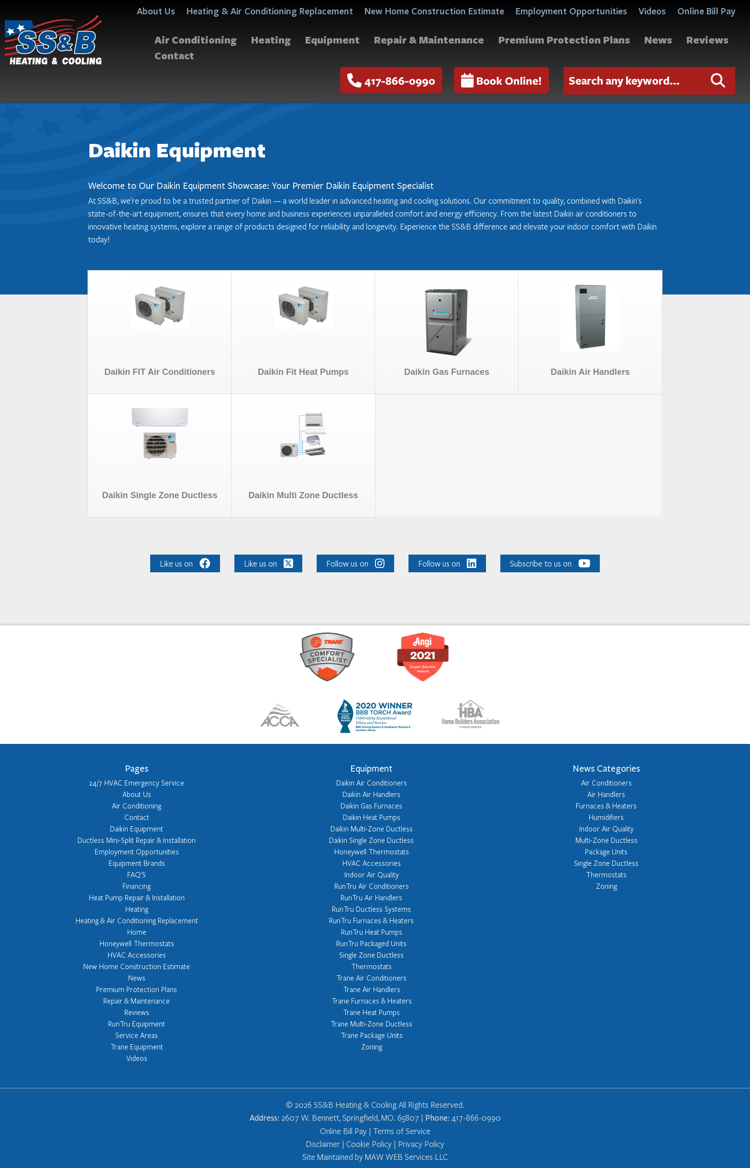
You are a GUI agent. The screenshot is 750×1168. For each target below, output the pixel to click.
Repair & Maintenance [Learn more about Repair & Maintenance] (136, 1000)
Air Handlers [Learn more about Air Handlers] (606, 794)
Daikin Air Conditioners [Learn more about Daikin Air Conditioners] (371, 782)
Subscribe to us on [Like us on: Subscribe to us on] (550, 563)
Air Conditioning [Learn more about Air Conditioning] (136, 805)
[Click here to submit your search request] (718, 81)
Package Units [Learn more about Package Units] (606, 851)
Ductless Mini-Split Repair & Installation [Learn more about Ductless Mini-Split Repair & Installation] (136, 840)
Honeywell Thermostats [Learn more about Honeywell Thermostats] (136, 943)
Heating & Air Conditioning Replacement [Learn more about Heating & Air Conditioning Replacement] (137, 920)
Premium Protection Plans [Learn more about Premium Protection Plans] (136, 989)
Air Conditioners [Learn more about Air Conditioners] (606, 782)
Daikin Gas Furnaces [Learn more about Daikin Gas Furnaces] (371, 805)
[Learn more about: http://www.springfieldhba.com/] (470, 718)
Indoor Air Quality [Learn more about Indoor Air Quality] (371, 874)
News (658, 39)
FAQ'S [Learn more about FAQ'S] (136, 874)
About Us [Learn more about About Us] (136, 794)
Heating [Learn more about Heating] (136, 909)
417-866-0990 (391, 80)
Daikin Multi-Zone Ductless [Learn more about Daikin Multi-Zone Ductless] (372, 828)
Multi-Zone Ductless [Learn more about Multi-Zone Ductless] (606, 840)
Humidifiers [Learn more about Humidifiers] (606, 817)
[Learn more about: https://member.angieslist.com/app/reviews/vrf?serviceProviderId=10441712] (423, 658)
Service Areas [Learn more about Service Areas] (136, 1035)
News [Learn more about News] (136, 977)
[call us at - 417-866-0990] (391, 80)
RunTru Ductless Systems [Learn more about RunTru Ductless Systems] (371, 909)
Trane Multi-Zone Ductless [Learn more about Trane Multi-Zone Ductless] (371, 1023)
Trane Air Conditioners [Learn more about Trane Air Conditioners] (371, 977)
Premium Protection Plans (564, 39)
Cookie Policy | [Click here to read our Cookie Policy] (370, 1143)
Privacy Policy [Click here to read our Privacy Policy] (420, 1143)
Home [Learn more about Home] (136, 932)
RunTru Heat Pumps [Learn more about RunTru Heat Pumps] (371, 932)
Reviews (707, 39)
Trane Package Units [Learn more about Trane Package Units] (372, 1035)
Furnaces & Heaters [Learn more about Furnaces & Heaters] (606, 805)
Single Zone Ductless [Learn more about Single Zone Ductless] (371, 955)
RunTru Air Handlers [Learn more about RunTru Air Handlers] (371, 897)
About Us (156, 11)
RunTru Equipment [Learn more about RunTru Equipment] (136, 1023)
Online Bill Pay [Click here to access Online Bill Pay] (706, 11)
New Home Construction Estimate (434, 11)
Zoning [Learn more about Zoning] (371, 1046)
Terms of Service (401, 1130)
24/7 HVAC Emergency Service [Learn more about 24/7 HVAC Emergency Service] (136, 782)
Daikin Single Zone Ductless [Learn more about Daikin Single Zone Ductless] (371, 840)
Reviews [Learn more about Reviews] (136, 1012)
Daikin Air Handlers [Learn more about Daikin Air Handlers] (371, 794)
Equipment (332, 39)
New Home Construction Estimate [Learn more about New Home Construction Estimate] (136, 966)
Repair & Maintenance (429, 39)
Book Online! (501, 80)
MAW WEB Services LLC (405, 1156)
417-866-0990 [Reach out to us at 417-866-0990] (476, 1117)
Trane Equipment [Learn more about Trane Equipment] (136, 1046)
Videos (652, 11)
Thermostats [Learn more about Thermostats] (371, 966)
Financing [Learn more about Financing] (136, 886)
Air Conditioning (195, 39)
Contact (174, 55)
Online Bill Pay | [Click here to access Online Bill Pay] (346, 1130)
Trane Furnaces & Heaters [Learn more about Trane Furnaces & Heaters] (371, 1000)
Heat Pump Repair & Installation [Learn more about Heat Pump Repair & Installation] (137, 897)
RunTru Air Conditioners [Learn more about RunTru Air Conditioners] (371, 886)
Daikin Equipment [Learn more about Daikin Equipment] (136, 828)
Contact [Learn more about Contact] (136, 817)
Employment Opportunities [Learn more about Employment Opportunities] (137, 851)
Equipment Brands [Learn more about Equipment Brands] (137, 863)
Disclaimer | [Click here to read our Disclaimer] (325, 1143)
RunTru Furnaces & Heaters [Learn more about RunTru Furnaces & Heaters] (371, 920)
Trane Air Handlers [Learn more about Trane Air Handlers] (371, 989)
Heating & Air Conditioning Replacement (270, 11)
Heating (271, 39)
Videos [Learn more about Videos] (136, 1058)
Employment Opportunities (571, 11)
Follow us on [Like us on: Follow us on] (355, 563)
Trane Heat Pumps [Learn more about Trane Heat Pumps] (371, 1012)
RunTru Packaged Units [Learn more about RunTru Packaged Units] (371, 943)
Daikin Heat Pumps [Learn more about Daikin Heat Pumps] (371, 817)
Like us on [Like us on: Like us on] (185, 563)
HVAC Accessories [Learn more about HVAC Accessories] (137, 955)
